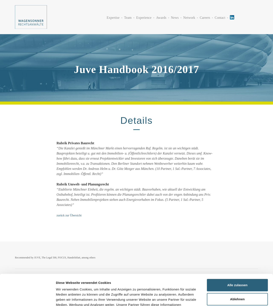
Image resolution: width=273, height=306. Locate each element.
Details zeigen (66, 297)
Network (189, 17)
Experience (143, 17)
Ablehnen (237, 270)
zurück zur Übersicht (69, 215)
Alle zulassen (237, 256)
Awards (161, 17)
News (175, 17)
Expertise (113, 17)
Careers (205, 17)
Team (128, 17)
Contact (220, 17)
